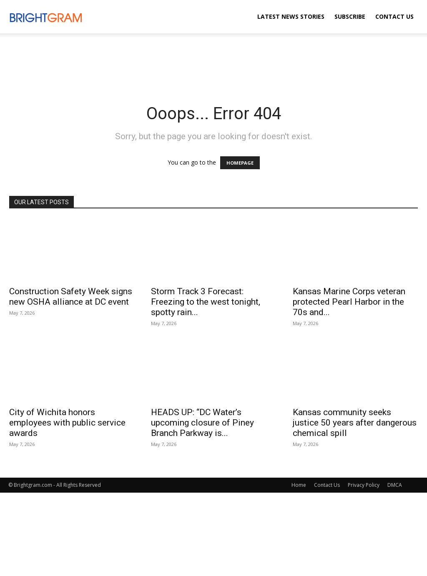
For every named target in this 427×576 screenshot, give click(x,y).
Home (298, 484)
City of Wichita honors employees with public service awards (67, 422)
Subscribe (349, 16)
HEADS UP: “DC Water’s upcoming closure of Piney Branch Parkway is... (202, 422)
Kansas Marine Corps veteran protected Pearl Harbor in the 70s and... (349, 301)
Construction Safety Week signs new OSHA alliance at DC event (70, 296)
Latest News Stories (290, 16)
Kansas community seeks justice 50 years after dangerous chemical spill (355, 422)
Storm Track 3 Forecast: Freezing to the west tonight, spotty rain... (205, 301)
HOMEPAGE (240, 163)
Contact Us (394, 16)
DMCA (394, 484)
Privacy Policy (363, 484)
